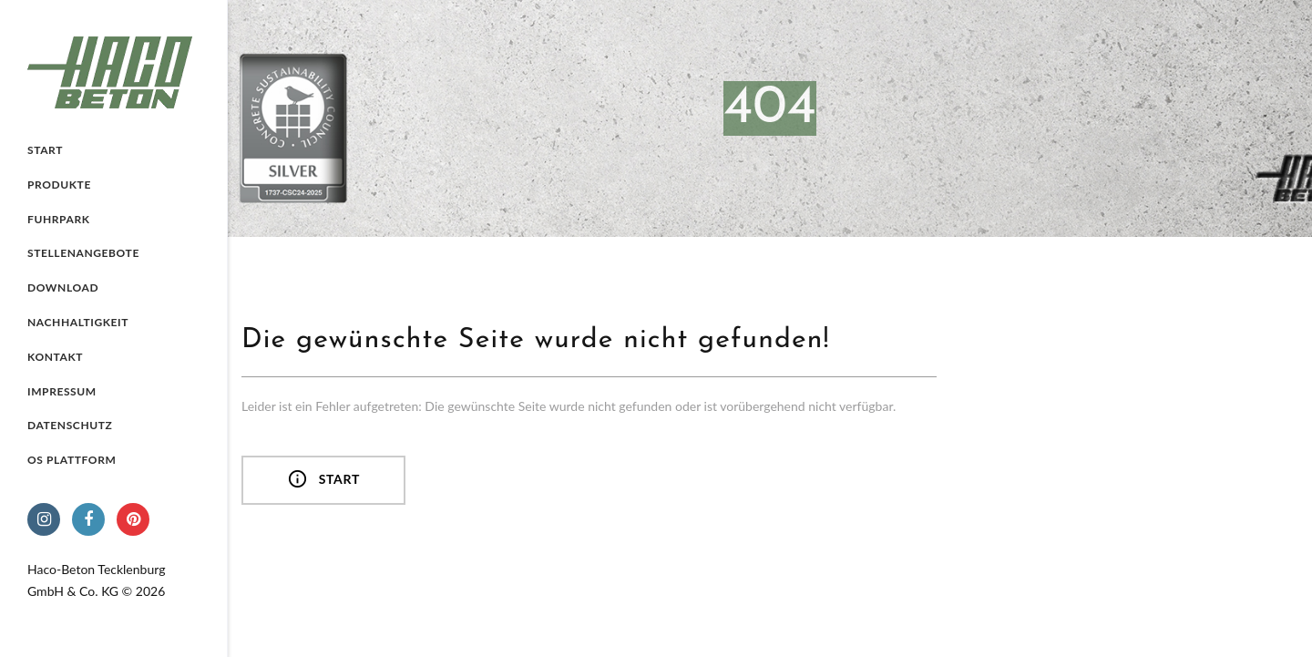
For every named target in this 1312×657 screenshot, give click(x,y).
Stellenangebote (83, 253)
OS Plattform (71, 460)
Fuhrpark (58, 219)
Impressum (62, 391)
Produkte (59, 184)
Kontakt (55, 357)
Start (45, 150)
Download (62, 287)
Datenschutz (69, 425)
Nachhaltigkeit (77, 322)
